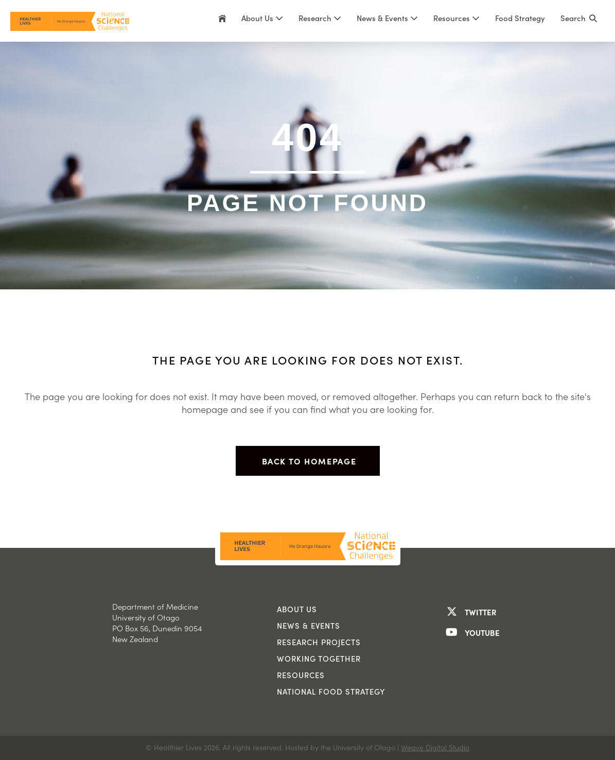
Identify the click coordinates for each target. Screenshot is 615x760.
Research (319, 18)
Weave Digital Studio (435, 747)
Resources (456, 18)
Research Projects (319, 642)
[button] (579, 21)
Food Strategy (520, 18)
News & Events (387, 18)
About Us (262, 18)
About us (297, 609)
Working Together (319, 658)
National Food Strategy (331, 691)
